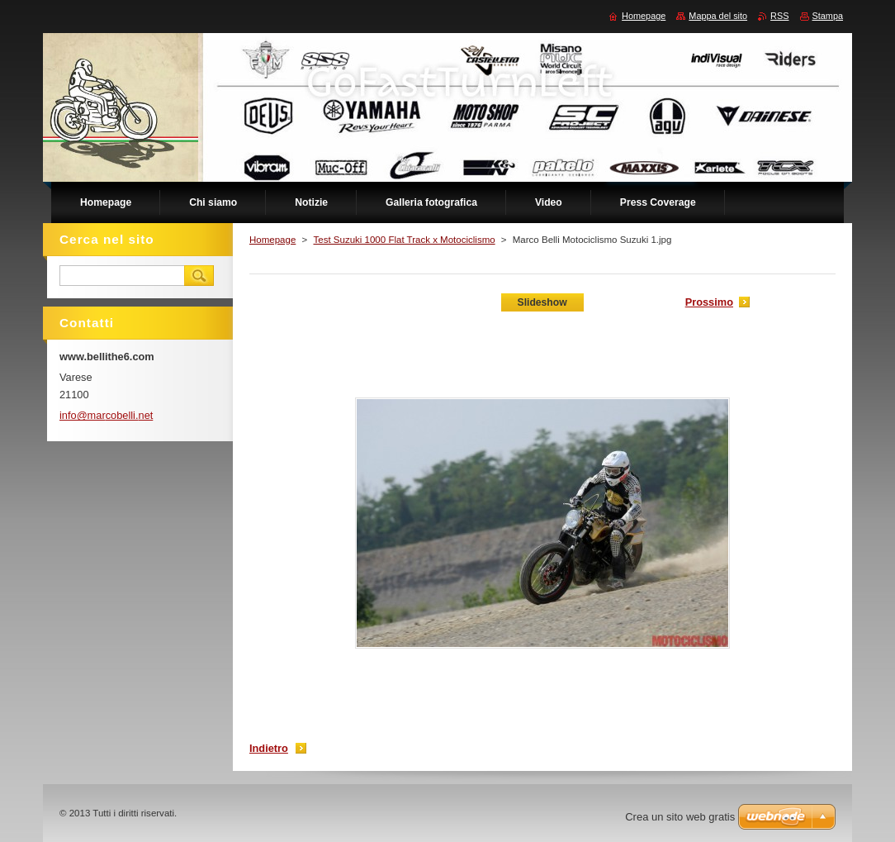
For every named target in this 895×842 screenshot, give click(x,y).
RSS (779, 16)
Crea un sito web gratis (680, 817)
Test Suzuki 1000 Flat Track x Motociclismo (404, 240)
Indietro (268, 748)
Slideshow (542, 302)
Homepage (272, 240)
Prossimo (709, 302)
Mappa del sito (718, 16)
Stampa (827, 16)
